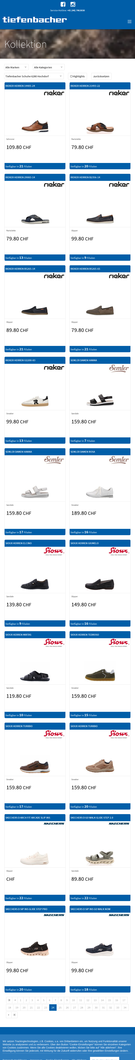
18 (9, 1007)
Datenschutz (25, 1056)
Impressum (110, 1056)
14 (102, 1000)
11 (80, 1000)
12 (87, 1000)
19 (16, 1007)
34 (125, 1007)
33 (117, 1007)
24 (53, 1007)
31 (103, 1007)
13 (95, 1000)
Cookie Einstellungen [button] (42, 1056)
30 (96, 1007)
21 (31, 1007)
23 (45, 1007)
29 (89, 1007)
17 (124, 1000)
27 (74, 1007)
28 (81, 1007)
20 (24, 1007)
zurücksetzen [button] (101, 76)
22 (38, 1007)
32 (110, 1007)
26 (67, 1007)
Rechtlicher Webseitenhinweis (84, 1056)
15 (109, 1000)
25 (60, 1007)
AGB (101, 1056)
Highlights (77, 76)
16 (116, 1000)
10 (73, 1000)
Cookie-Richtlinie (61, 1056)
